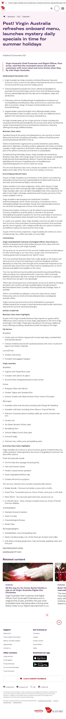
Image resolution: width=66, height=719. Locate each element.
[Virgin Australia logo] (54, 710)
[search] (51, 8)
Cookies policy (17, 702)
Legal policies (7, 644)
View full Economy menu (13, 548)
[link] (33, 3)
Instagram (21, 687)
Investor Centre (38, 641)
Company (36, 633)
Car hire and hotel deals (11, 667)
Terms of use (7, 702)
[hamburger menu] (62, 8)
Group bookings (8, 664)
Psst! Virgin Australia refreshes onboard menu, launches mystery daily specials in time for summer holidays (31, 34)
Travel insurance (8, 671)
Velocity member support (11, 641)
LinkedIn (42, 687)
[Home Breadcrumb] (4, 16)
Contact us (7, 648)
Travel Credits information (12, 637)
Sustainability (37, 644)
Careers (35, 637)
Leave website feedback (33, 679)
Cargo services (8, 656)
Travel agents (7, 660)
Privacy (56, 701)
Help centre (7, 633)
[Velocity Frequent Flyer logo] (38, 711)
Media (35, 648)
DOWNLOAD (8, 552)
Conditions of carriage (44, 701)
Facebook (7, 687)
